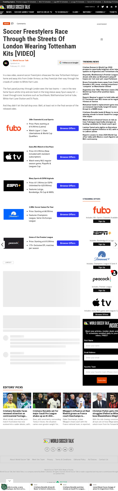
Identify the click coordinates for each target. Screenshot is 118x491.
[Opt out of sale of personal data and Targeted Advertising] (4, 487)
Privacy (50, 446)
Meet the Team (38, 446)
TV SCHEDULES (62, 12)
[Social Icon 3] (65, 436)
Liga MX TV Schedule (61, 2)
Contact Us (103, 446)
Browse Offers (67, 128)
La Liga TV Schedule (77, 2)
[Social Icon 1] (53, 436)
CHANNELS (101, 12)
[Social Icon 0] (47, 436)
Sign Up (101, 221)
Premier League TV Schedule (26, 2)
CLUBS (76, 12)
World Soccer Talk (20, 60)
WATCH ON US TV (44, 12)
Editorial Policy (80, 446)
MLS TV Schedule (45, 2)
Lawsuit (8, 262)
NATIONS (88, 12)
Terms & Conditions (63, 446)
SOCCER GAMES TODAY (24, 12)
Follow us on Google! (70, 62)
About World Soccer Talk (20, 446)
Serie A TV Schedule (94, 2)
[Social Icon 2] (59, 436)
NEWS (9, 12)
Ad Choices (92, 446)
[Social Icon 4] (71, 436)
